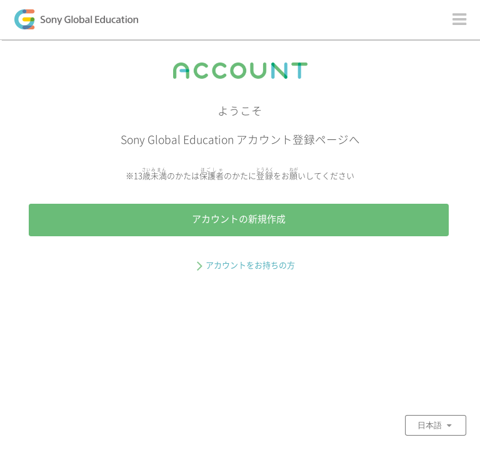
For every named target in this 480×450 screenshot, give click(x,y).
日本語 (436, 425)
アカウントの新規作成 (239, 219)
